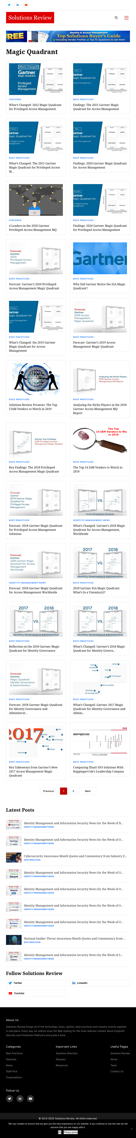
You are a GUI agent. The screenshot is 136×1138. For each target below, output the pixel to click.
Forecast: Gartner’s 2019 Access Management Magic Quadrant (94, 344)
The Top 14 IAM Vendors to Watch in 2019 (97, 469)
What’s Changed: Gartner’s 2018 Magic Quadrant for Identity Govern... (99, 648)
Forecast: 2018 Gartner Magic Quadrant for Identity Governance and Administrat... (36, 709)
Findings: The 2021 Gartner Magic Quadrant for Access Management (96, 107)
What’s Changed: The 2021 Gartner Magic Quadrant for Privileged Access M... (34, 167)
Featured (15, 99)
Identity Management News (91, 520)
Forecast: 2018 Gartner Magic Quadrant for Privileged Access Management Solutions (36, 530)
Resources (62, 1065)
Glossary (61, 1059)
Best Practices (83, 99)
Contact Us (116, 1071)
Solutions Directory (67, 1053)
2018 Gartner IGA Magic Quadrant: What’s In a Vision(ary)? (96, 590)
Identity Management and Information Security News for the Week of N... (73, 823)
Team (113, 1065)
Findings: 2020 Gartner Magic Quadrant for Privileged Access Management (100, 228)
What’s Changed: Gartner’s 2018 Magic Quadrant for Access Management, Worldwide (99, 530)
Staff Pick (11, 1071)
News (9, 1065)
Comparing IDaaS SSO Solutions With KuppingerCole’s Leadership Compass (98, 769)
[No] (131, 1129)
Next (87, 791)
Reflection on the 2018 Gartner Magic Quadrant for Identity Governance (34, 648)
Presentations (14, 1077)
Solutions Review (120, 1053)
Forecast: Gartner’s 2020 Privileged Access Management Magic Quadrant (34, 286)
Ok (59, 1132)
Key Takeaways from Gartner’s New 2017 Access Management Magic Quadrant (33, 771)
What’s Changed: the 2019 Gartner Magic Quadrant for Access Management (32, 346)
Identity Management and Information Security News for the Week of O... (73, 839)
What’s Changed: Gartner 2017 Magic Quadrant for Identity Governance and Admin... (99, 709)
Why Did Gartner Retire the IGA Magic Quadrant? (99, 286)
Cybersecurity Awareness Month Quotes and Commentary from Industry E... (75, 856)
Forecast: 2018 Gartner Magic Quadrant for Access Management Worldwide (36, 590)
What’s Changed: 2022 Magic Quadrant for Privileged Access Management (35, 107)
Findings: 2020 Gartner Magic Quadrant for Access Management (100, 165)
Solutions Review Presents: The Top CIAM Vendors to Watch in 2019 (33, 407)
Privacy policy (71, 1132)
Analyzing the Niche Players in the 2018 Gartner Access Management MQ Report (100, 409)
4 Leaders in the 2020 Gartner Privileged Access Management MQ (33, 228)
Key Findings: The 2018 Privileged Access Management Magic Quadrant (34, 469)
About (113, 1059)
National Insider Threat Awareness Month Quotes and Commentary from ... (75, 938)
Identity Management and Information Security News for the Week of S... (73, 955)
